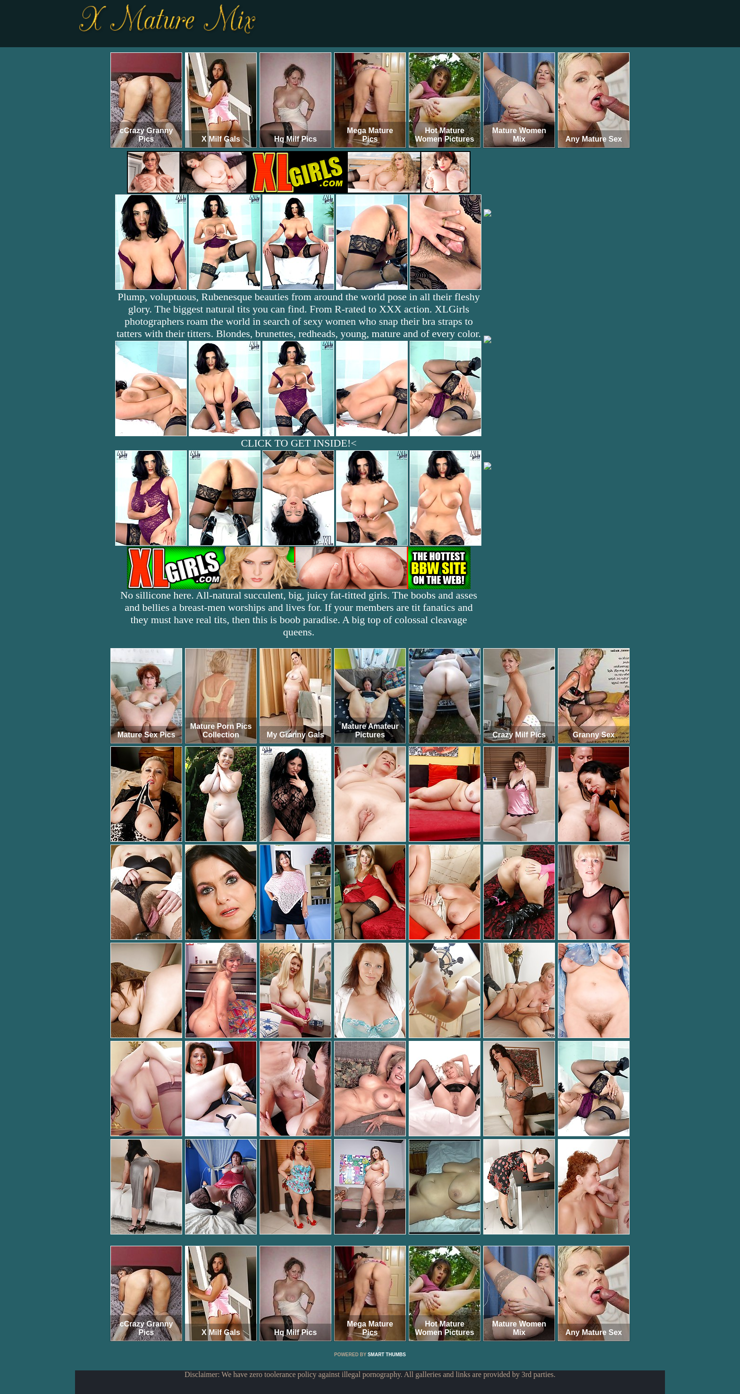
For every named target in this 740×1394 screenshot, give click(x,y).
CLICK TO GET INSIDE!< (298, 443)
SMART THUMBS (387, 1354)
